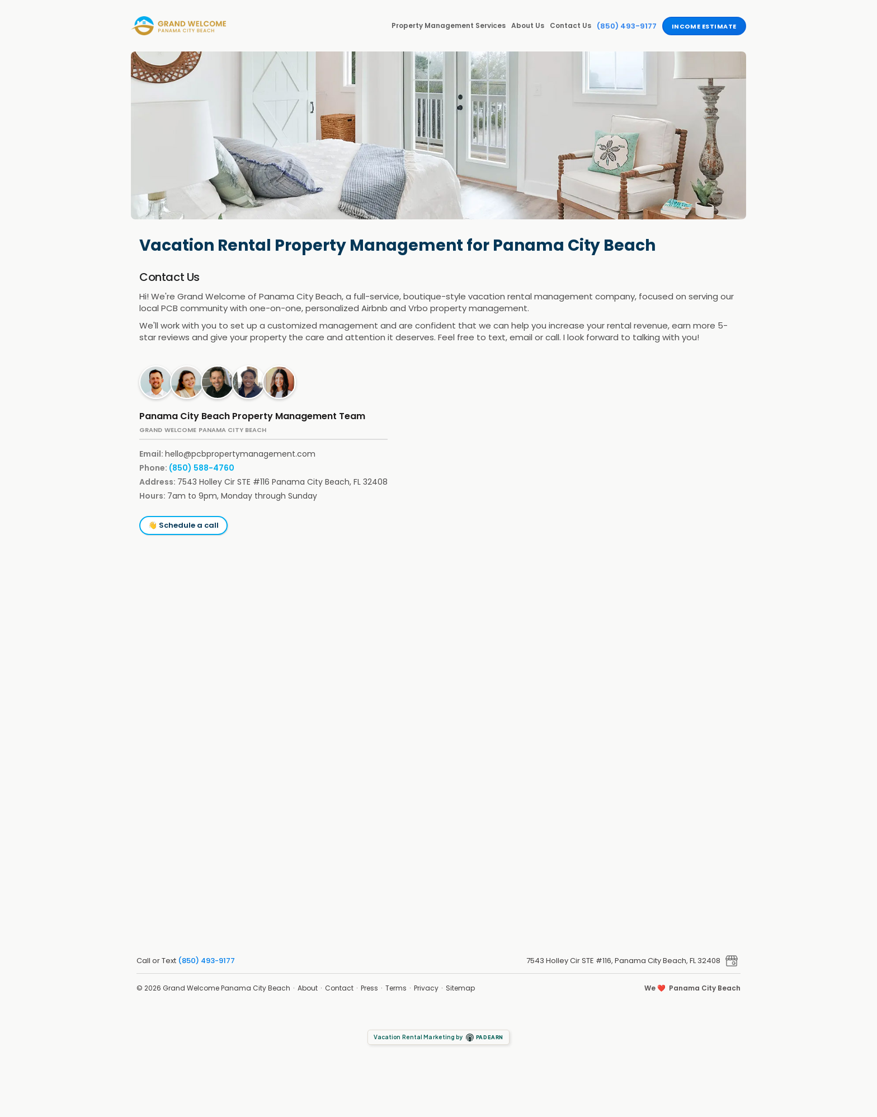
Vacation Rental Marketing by (439, 1037)
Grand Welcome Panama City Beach (226, 988)
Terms (396, 988)
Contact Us (570, 25)
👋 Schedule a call (183, 525)
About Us (527, 25)
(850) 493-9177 (627, 26)
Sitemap (460, 988)
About (308, 988)
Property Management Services (449, 25)
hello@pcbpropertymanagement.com (240, 453)
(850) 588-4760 (201, 467)
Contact (339, 988)
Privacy (426, 988)
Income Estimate (704, 26)
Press (369, 988)
